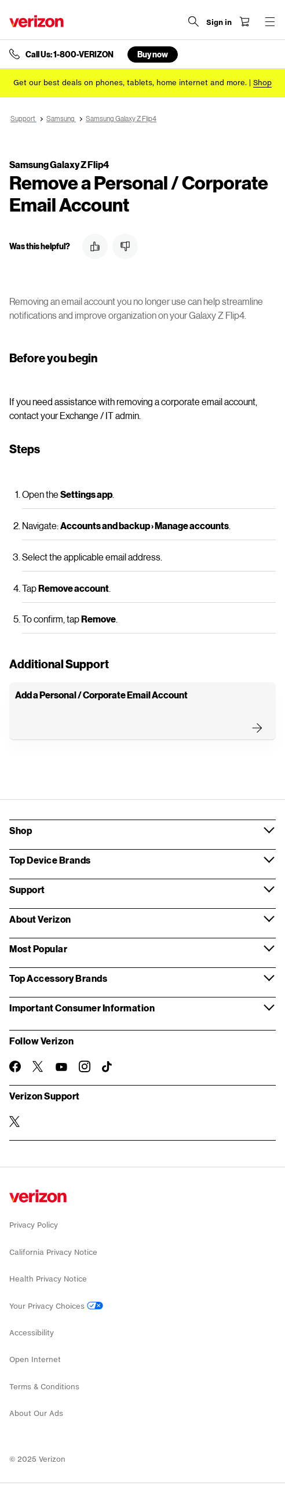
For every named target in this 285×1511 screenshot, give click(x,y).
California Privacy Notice (53, 1252)
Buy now (152, 54)
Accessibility (31, 1332)
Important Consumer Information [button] (82, 1007)
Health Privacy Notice (48, 1279)
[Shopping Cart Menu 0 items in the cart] (244, 21)
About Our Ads (36, 1413)
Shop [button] (20, 830)
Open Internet (35, 1359)
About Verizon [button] (40, 918)
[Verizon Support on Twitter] (15, 1121)
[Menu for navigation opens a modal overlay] (270, 21)
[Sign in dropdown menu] (219, 22)
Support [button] (27, 889)
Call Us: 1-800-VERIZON (69, 54)
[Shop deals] (262, 82)
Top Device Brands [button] (50, 859)
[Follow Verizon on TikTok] (108, 1067)
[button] (95, 246)
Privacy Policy (33, 1225)
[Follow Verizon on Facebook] (15, 1066)
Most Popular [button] (38, 948)
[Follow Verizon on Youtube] (61, 1067)
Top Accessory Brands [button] (58, 978)
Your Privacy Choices (56, 1306)
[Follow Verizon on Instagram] (84, 1066)
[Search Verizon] (193, 21)
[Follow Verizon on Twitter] (38, 1066)
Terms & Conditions (44, 1386)
